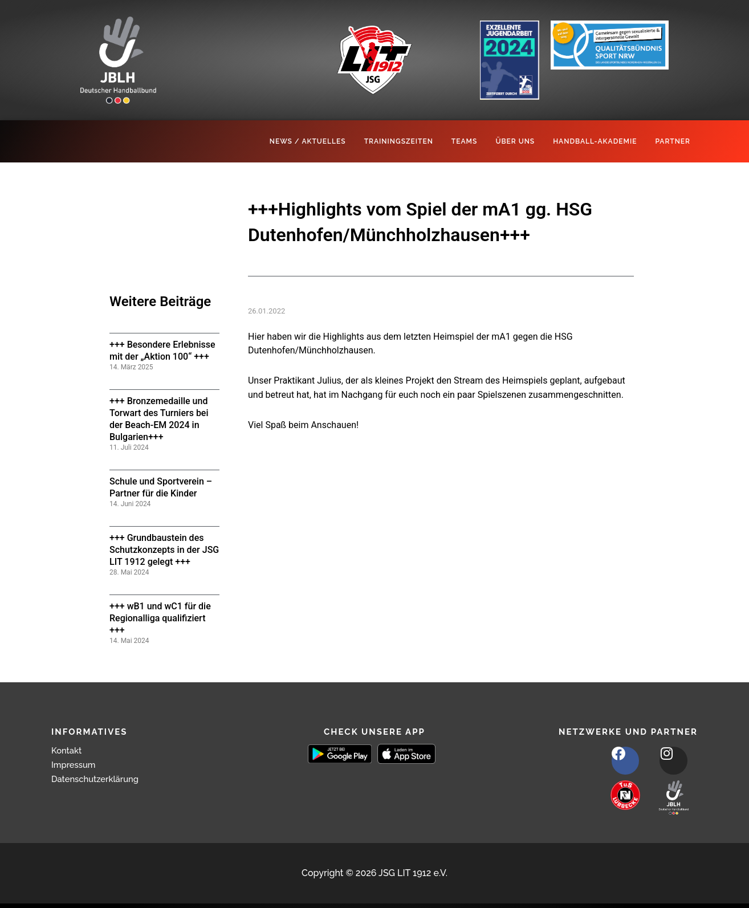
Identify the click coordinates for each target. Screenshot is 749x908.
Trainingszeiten (398, 141)
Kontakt (67, 750)
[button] (25, 883)
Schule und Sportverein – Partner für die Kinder (160, 487)
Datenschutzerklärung (98, 778)
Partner (672, 141)
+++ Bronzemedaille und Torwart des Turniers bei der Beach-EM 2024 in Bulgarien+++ (159, 419)
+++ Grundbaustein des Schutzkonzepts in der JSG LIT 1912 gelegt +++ (164, 549)
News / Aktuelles (308, 141)
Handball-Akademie (595, 141)
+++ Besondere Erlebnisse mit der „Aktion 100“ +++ (162, 350)
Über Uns (515, 141)
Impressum (75, 764)
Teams (464, 141)
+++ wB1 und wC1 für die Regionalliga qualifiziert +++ (160, 618)
